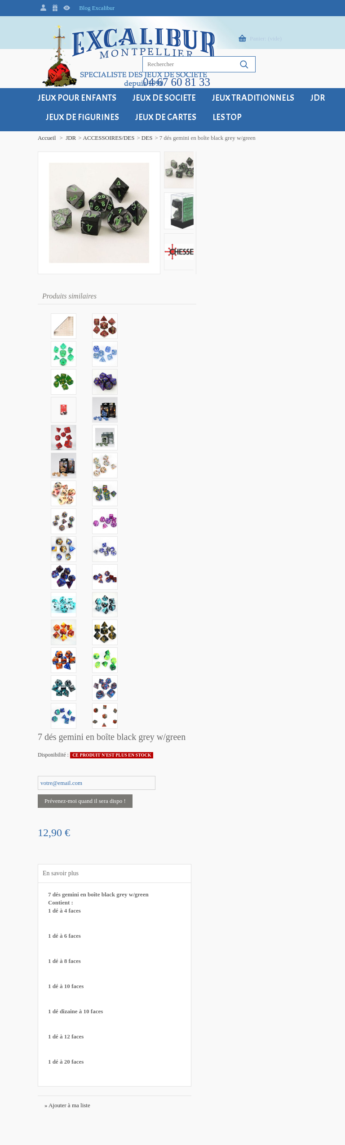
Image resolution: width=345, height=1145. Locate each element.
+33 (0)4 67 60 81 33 (49, 901)
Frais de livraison (132, 843)
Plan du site (225, 862)
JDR (42, 137)
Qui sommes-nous (232, 881)
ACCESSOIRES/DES (80, 137)
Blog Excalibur (94, 7)
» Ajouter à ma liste (211, 525)
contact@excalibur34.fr (52, 925)
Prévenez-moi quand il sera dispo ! (228, 221)
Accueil (18, 137)
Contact (220, 843)
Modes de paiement (135, 881)
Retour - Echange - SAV (140, 862)
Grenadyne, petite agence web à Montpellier (108, 1126)
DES (118, 137)
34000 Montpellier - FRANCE (44, 835)
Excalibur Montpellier (50, 811)
